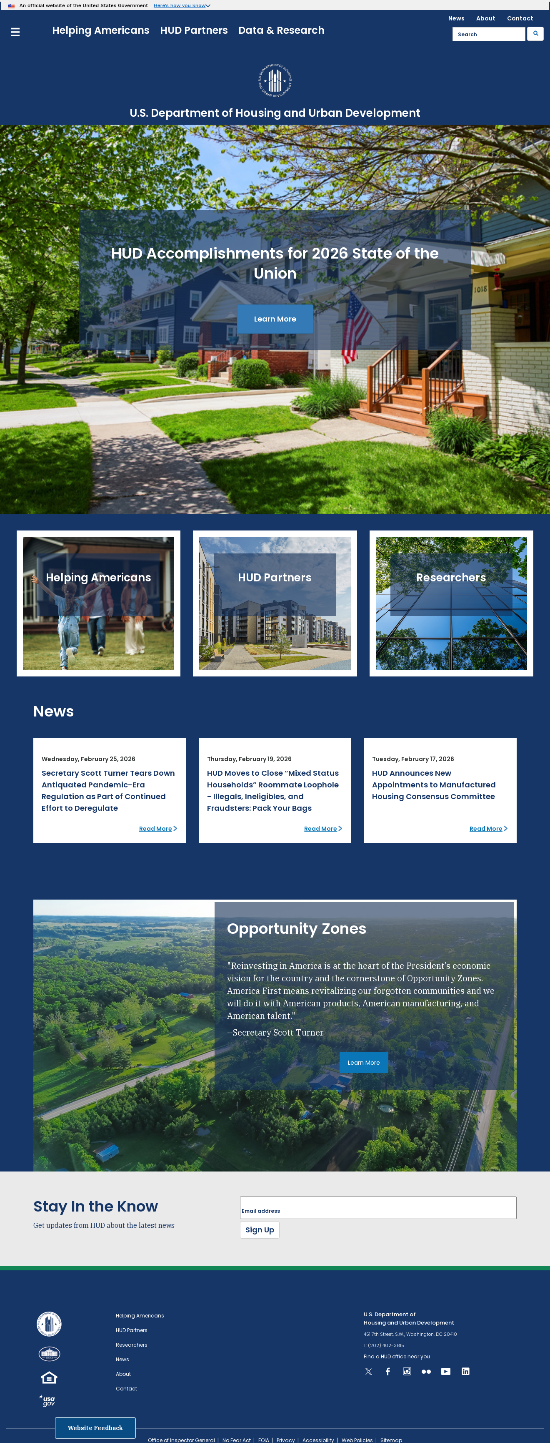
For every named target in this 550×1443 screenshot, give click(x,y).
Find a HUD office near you (397, 1356)
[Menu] (15, 31)
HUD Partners (194, 30)
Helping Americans (101, 30)
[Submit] (535, 34)
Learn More (275, 319)
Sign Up (259, 1229)
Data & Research (281, 30)
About (485, 18)
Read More (155, 829)
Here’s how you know (180, 5)
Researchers (132, 1344)
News (456, 18)
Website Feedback (95, 1428)
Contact (520, 18)
